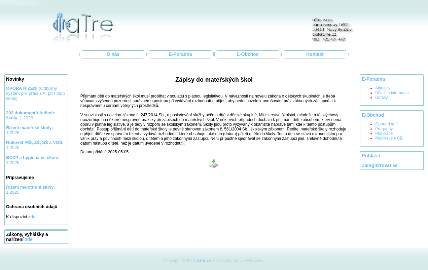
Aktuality (382, 88)
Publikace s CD (389, 138)
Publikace (384, 133)
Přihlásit (371, 155)
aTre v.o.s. (206, 260)
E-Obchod (248, 54)
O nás (113, 54)
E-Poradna (180, 54)
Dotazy (381, 97)
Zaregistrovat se (380, 165)
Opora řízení (386, 124)
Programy (384, 128)
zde (29, 239)
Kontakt (314, 54)
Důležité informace (391, 92)
